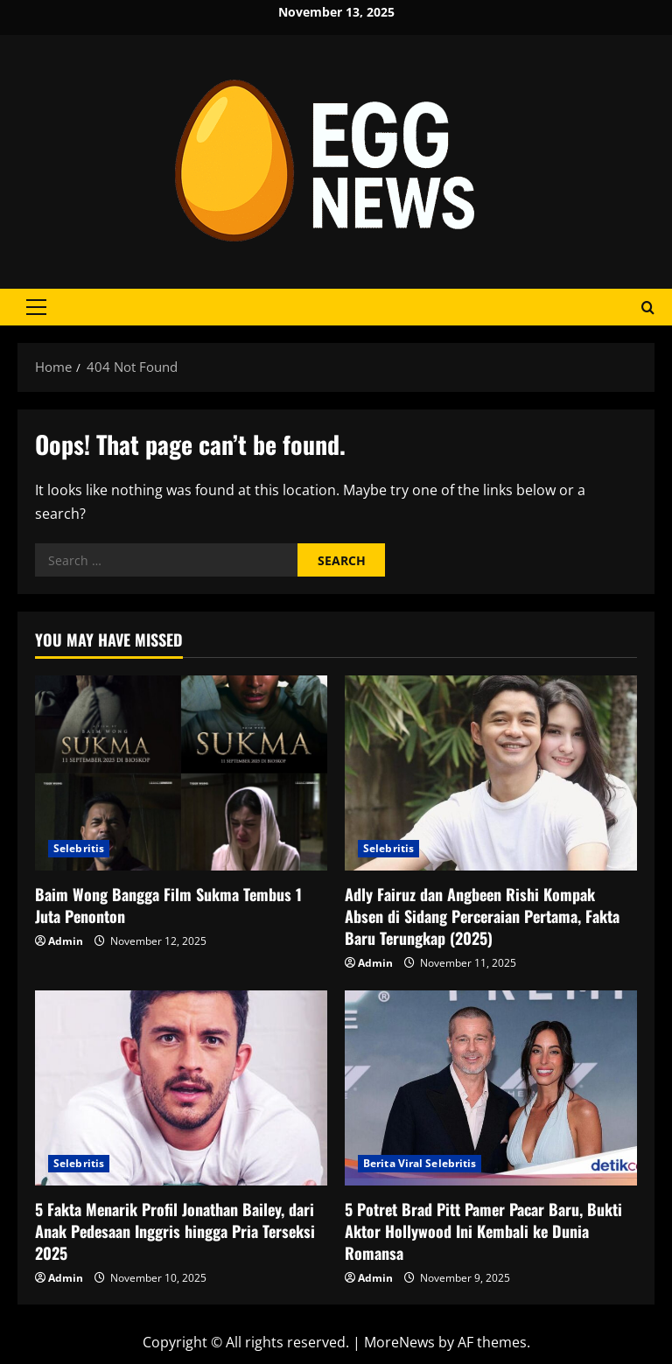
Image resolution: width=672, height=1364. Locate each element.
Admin (65, 941)
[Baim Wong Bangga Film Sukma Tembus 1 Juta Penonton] (181, 773)
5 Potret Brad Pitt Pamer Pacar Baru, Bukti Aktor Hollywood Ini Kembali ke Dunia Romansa (483, 1231)
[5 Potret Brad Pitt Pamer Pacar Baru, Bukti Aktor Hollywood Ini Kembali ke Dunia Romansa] (491, 1088)
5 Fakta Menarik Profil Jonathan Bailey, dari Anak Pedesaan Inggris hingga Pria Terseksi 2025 (175, 1231)
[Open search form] (647, 307)
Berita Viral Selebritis (419, 1163)
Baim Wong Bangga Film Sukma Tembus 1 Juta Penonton (168, 905)
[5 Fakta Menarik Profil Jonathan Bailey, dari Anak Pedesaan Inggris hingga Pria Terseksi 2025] (181, 1088)
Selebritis (78, 848)
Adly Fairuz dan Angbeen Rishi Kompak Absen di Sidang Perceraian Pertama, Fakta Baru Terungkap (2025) (482, 916)
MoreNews (399, 1342)
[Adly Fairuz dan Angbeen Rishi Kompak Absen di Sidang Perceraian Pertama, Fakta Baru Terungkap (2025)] (491, 773)
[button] (36, 307)
